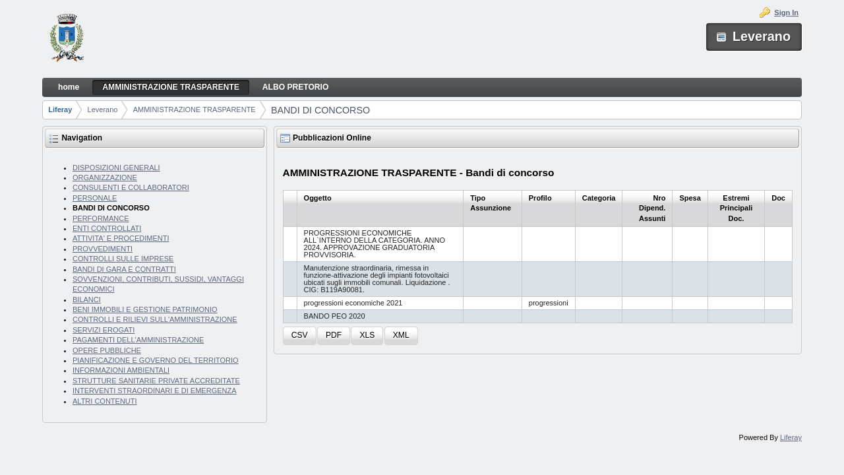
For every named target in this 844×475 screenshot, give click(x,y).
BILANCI (87, 299)
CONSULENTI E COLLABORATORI (131, 187)
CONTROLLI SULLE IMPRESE (123, 259)
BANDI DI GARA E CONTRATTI (124, 269)
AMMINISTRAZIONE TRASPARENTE (194, 109)
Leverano (103, 109)
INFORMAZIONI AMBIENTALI (121, 370)
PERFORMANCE (101, 218)
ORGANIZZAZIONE (105, 177)
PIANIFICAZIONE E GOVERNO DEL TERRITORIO (156, 360)
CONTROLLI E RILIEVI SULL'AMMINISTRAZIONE (155, 319)
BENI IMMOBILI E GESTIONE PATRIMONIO (145, 309)
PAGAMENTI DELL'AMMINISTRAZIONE (138, 340)
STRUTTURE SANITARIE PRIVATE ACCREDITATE (156, 381)
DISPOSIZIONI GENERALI (116, 168)
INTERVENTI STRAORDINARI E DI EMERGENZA (155, 391)
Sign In (786, 12)
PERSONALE (95, 198)
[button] (299, 336)
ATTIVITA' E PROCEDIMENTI (121, 238)
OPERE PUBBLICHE (107, 350)
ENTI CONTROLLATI (107, 228)
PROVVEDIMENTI (103, 249)
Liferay (60, 109)
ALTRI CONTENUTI (105, 401)
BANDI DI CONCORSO (320, 110)
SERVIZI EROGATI (104, 330)
